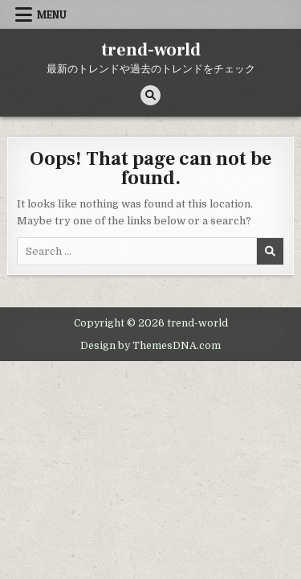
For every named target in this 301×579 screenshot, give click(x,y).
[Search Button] (150, 95)
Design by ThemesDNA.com (150, 345)
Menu (52, 14)
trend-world (151, 50)
